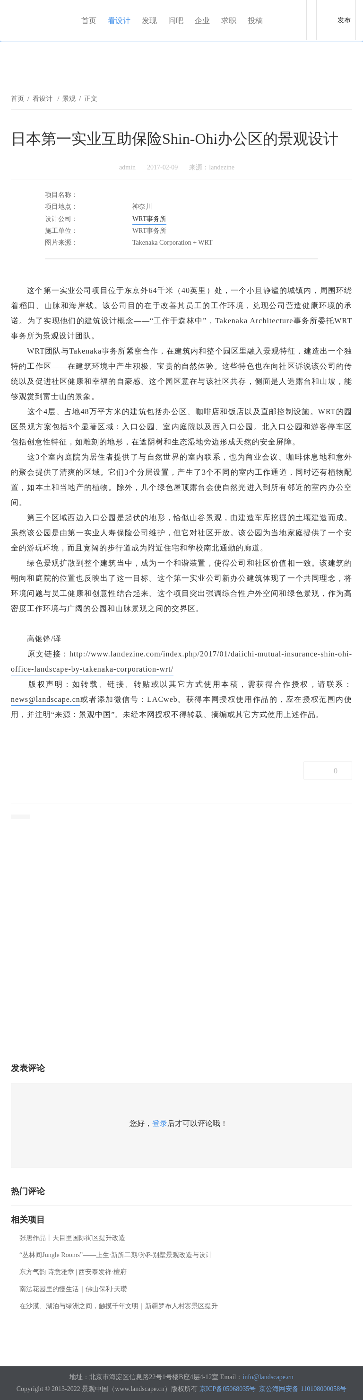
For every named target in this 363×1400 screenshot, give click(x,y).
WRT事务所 (149, 218)
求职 (228, 21)
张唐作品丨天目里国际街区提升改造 (72, 1237)
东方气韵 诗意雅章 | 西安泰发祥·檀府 (73, 1272)
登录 (159, 1123)
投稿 (255, 21)
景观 (69, 98)
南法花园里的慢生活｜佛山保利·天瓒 (73, 1289)
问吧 (175, 21)
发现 (149, 21)
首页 (88, 21)
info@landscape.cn (267, 1377)
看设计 (119, 21)
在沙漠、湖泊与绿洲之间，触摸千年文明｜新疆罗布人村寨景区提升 (118, 1306)
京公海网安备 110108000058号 (302, 1388)
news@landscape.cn (45, 699)
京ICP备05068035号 (227, 1388)
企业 (202, 21)
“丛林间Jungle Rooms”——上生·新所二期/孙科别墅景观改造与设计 (115, 1254)
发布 (344, 20)
